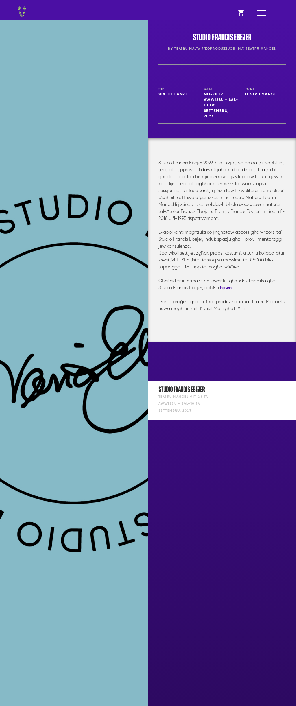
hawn (226, 288)
